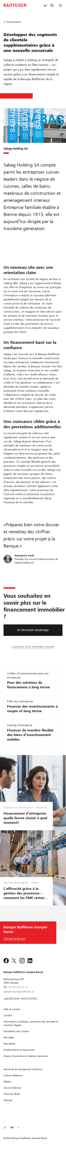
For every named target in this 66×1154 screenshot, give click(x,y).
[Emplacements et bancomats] (19, 1049)
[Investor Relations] (13, 1075)
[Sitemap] (8, 1100)
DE (5, 1127)
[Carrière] (8, 1015)
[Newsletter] (9, 1043)
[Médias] (7, 1081)
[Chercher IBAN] (12, 1094)
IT (18, 1127)
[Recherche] (52, 5)
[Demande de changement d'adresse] (23, 1069)
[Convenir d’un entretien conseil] (33, 646)
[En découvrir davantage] (33, 630)
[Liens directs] (45, 5)
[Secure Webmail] (12, 1087)
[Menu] (60, 5)
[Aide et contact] (12, 1009)
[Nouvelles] (9, 1037)
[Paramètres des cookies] (16, 1031)
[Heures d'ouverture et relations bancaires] (26, 1056)
